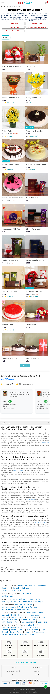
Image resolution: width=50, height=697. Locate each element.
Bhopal (5, 619)
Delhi (13, 615)
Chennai (5, 617)
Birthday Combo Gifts (13, 31)
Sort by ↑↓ (5, 37)
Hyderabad (34, 615)
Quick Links (5, 580)
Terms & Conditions (16, 692)
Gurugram (22, 615)
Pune (41, 612)
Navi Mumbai (33, 617)
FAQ (13, 675)
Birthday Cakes (37, 23)
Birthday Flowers (13, 27)
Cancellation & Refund (13, 671)
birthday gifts (45, 442)
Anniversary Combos (28, 607)
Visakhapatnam (29, 622)
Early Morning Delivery (11, 590)
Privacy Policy (27, 692)
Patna (17, 622)
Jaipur (43, 617)
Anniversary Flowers (23, 605)
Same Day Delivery (21, 588)
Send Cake (6, 588)
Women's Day (29, 593)
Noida (22, 617)
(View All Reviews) (7, 379)
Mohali (14, 617)
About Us (13, 667)
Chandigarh (31, 612)
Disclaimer (36, 692)
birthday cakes (30, 499)
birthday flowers (18, 470)
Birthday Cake (36, 599)
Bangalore (42, 622)
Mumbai (5, 615)
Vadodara (14, 619)
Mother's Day (7, 596)
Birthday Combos (9, 601)
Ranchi (24, 619)
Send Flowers (40, 585)
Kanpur (32, 619)
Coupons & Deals (37, 667)
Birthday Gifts (13, 23)
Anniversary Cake (9, 607)
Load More (25, 365)
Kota (12, 632)
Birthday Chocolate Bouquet (37, 27)
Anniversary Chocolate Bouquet (15, 609)
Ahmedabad (7, 622)
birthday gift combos (41, 522)
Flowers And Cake (24, 585)
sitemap (36, 671)
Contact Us (37, 675)
